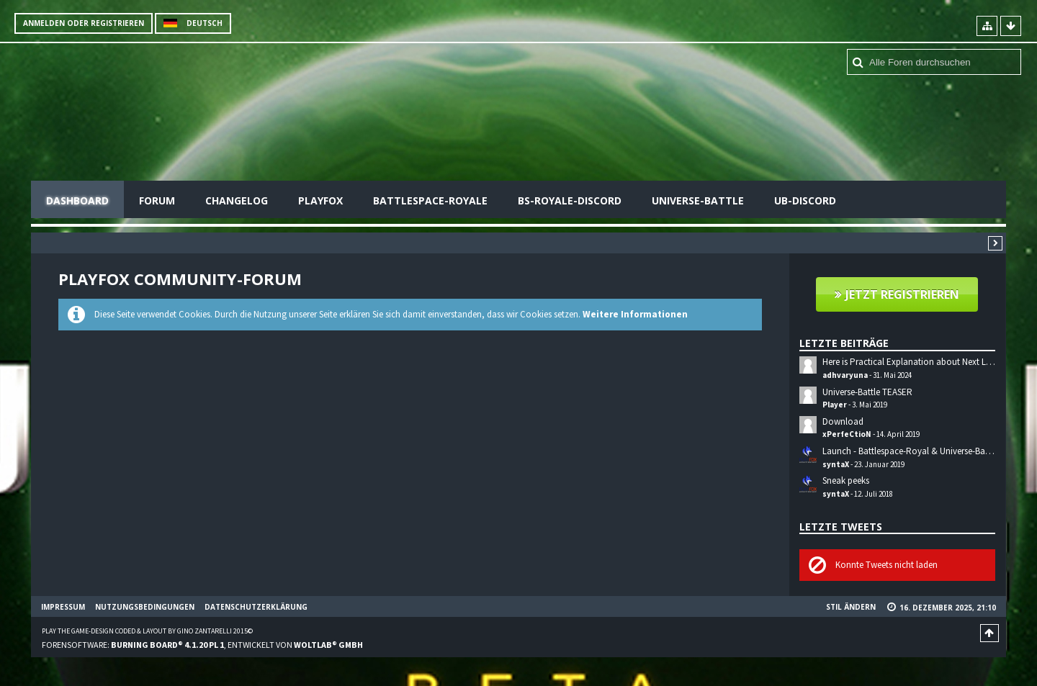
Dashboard (77, 200)
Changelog (236, 200)
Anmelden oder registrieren (83, 23)
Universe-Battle (698, 200)
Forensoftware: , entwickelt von (202, 644)
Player (834, 405)
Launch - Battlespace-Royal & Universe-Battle (909, 451)
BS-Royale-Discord (569, 200)
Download (842, 421)
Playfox (320, 200)
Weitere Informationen (635, 314)
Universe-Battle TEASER (867, 392)
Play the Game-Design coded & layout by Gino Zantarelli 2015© (147, 631)
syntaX (835, 464)
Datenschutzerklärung (256, 607)
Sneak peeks (845, 480)
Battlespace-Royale (430, 200)
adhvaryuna (845, 375)
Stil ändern (851, 607)
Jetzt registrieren (902, 294)
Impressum (63, 607)
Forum (157, 200)
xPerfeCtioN (846, 434)
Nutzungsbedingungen (144, 607)
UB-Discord (805, 200)
